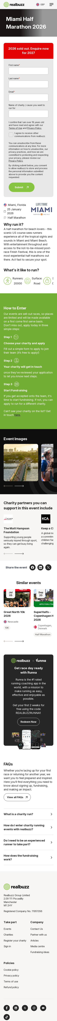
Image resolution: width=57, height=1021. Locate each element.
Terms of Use (15, 128)
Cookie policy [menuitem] (11, 969)
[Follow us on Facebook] (7, 1008)
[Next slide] (19, 486)
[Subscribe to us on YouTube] (43, 1008)
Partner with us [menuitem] (38, 934)
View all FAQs (17, 797)
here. (17, 414)
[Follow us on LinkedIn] (16, 1008)
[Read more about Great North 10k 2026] (17, 598)
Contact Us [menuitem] (36, 928)
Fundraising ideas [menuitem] (39, 952)
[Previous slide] (8, 486)
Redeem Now (28, 721)
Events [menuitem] (7, 928)
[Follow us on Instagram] (34, 1008)
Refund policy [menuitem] (11, 987)
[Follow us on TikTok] (7, 1017)
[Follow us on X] (25, 1008)
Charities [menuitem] (8, 934)
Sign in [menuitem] (7, 946)
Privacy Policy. (34, 128)
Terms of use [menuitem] (11, 981)
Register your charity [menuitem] (15, 940)
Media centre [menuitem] (37, 946)
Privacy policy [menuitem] (11, 975)
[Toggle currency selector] (40, 4)
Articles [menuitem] (34, 940)
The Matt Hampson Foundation (16, 530)
